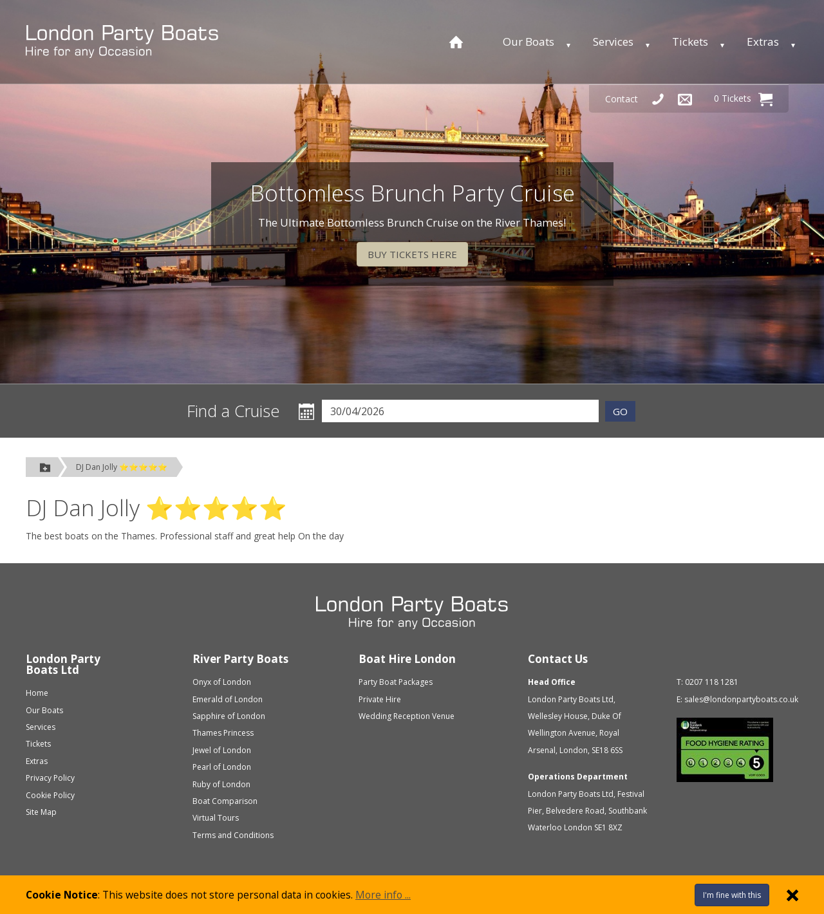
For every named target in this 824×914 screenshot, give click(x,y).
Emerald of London (227, 699)
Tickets (690, 41)
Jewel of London (221, 750)
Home (37, 692)
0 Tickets (743, 99)
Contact (621, 99)
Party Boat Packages (396, 681)
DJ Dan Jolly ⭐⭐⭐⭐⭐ (121, 467)
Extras (763, 41)
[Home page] (456, 42)
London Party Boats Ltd (63, 664)
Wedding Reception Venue (406, 716)
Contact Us (558, 658)
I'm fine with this (732, 895)
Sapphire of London (228, 716)
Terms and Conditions (233, 835)
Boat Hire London (407, 658)
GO (620, 411)
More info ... (383, 895)
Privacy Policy (50, 777)
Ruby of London (221, 784)
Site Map (41, 812)
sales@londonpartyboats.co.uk (741, 699)
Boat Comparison (225, 801)
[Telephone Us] (657, 99)
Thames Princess (223, 732)
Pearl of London (221, 766)
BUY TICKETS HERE (412, 254)
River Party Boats (240, 658)
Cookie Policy (50, 795)
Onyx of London (221, 681)
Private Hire (380, 699)
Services (613, 41)
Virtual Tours (215, 817)
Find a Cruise (233, 411)
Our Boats (528, 41)
